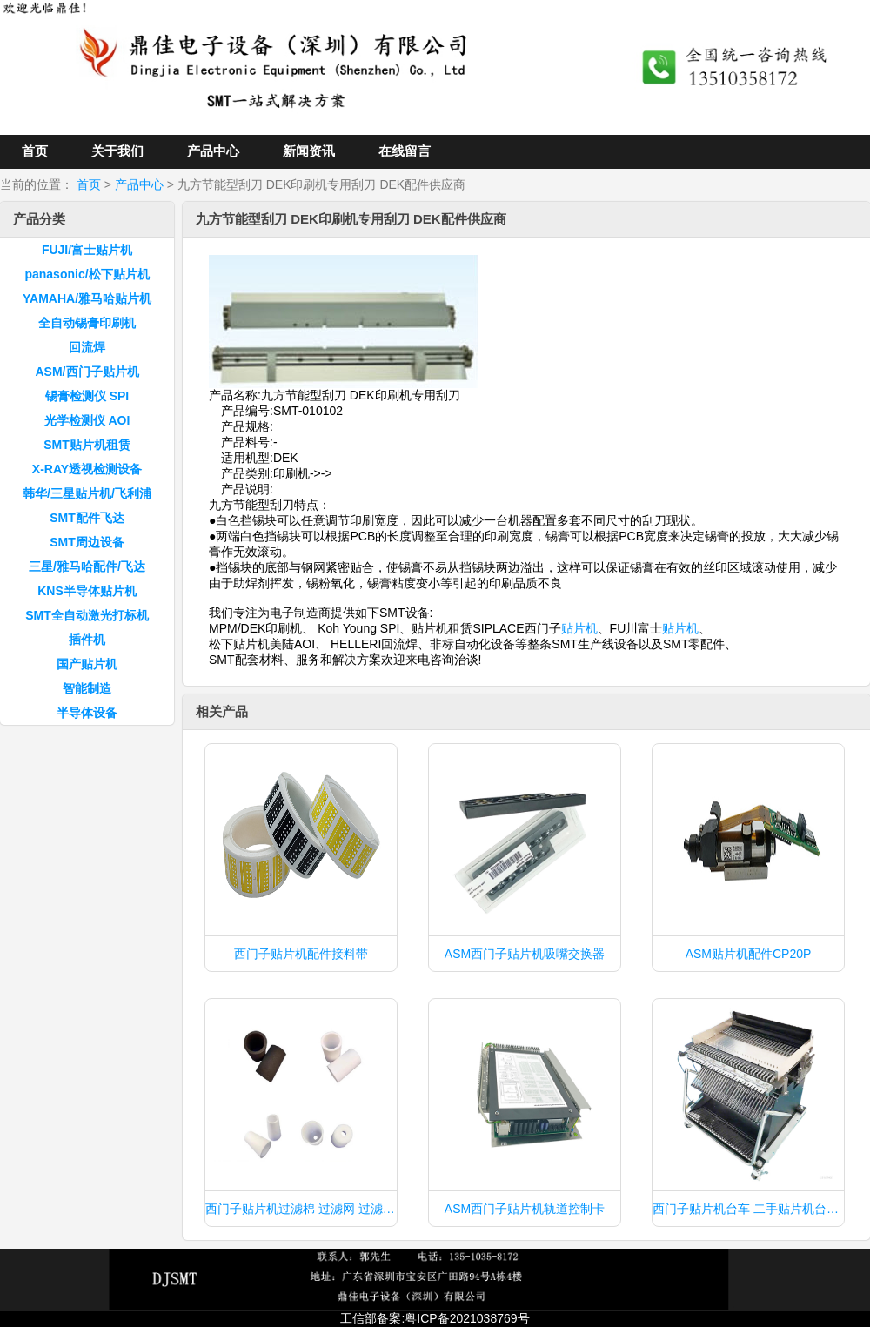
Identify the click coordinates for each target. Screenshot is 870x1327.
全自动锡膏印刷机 (87, 323)
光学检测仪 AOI (87, 420)
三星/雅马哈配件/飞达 (87, 566)
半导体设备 (87, 713)
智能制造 (87, 688)
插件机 (87, 640)
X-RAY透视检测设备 (87, 469)
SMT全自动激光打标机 (87, 615)
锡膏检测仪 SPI (87, 396)
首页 (35, 151)
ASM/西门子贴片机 (87, 372)
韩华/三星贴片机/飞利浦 (87, 493)
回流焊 (87, 347)
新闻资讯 (309, 151)
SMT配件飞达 (87, 518)
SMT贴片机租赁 (87, 445)
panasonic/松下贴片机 (86, 274)
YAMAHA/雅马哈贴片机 (87, 298)
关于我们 (117, 151)
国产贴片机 (87, 664)
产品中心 (213, 151)
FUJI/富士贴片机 (87, 250)
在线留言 (404, 151)
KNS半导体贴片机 (87, 591)
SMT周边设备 (87, 542)
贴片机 (579, 628)
